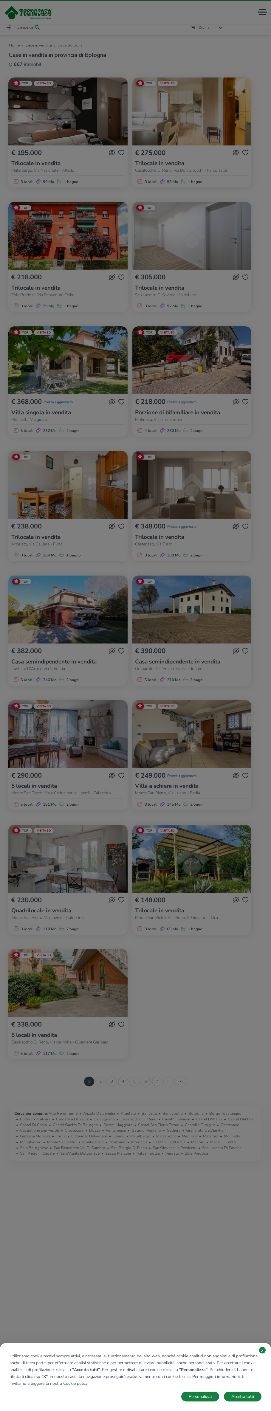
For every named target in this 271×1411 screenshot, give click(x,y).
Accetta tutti (242, 1396)
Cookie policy (75, 1383)
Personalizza (200, 1396)
